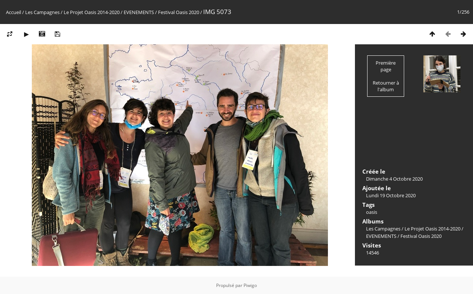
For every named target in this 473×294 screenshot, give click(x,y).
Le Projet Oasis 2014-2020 (92, 12)
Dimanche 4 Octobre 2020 (394, 178)
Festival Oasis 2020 (178, 12)
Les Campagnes (42, 12)
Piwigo (250, 285)
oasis (371, 212)
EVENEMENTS (139, 12)
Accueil (13, 12)
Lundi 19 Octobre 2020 (391, 195)
